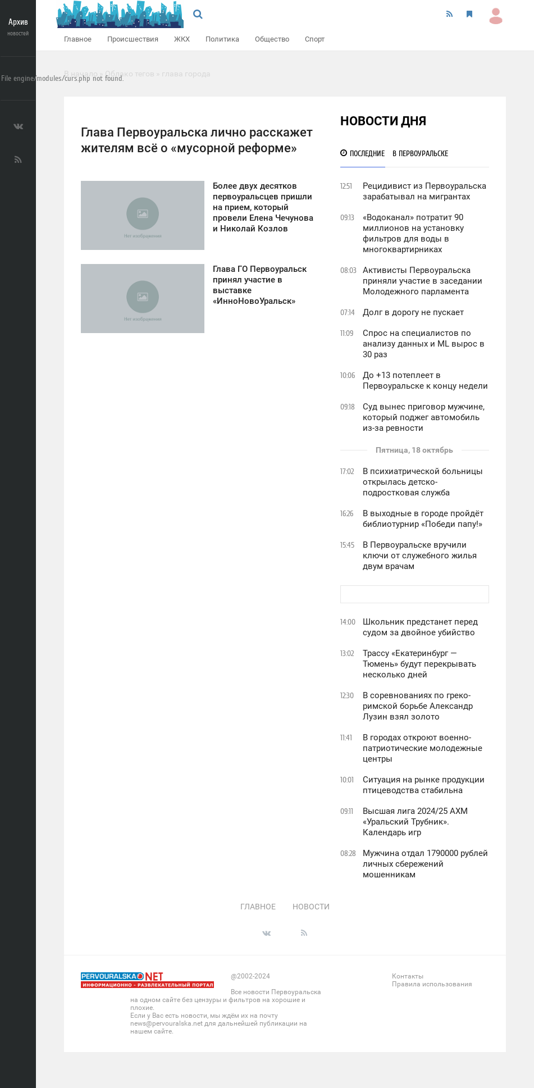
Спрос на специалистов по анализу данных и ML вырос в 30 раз (424, 343)
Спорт (315, 39)
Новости (311, 906)
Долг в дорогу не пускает (413, 312)
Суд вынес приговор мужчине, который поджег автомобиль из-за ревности (424, 417)
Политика (222, 39)
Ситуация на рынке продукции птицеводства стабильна (424, 785)
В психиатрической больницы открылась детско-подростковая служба (423, 482)
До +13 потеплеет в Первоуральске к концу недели (425, 380)
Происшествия (132, 39)
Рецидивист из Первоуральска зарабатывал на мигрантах (424, 191)
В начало (81, 73)
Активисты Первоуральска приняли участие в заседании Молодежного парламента (422, 281)
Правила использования (432, 984)
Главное (78, 39)
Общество (272, 39)
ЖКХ (182, 39)
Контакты (407, 976)
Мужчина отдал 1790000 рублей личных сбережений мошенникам (425, 864)
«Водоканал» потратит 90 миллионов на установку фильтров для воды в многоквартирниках (413, 233)
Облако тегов (129, 73)
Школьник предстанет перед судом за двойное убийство (420, 627)
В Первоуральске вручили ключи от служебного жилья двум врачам (420, 555)
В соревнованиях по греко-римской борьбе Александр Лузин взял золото (418, 706)
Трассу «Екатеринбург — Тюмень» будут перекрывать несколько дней (419, 664)
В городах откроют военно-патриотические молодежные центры (422, 748)
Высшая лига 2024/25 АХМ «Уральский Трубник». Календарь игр (415, 821)
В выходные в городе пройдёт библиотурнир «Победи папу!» (423, 518)
